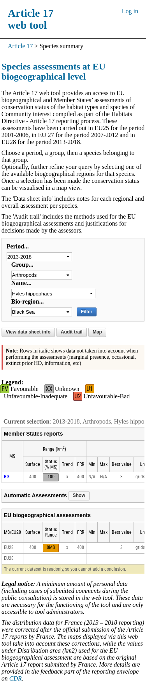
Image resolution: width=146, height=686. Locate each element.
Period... (18, 246)
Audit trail (72, 332)
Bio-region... (27, 301)
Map (97, 332)
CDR (15, 678)
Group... (22, 264)
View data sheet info (28, 332)
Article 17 (20, 46)
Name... (21, 283)
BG (6, 476)
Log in (130, 11)
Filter (86, 311)
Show (79, 495)
